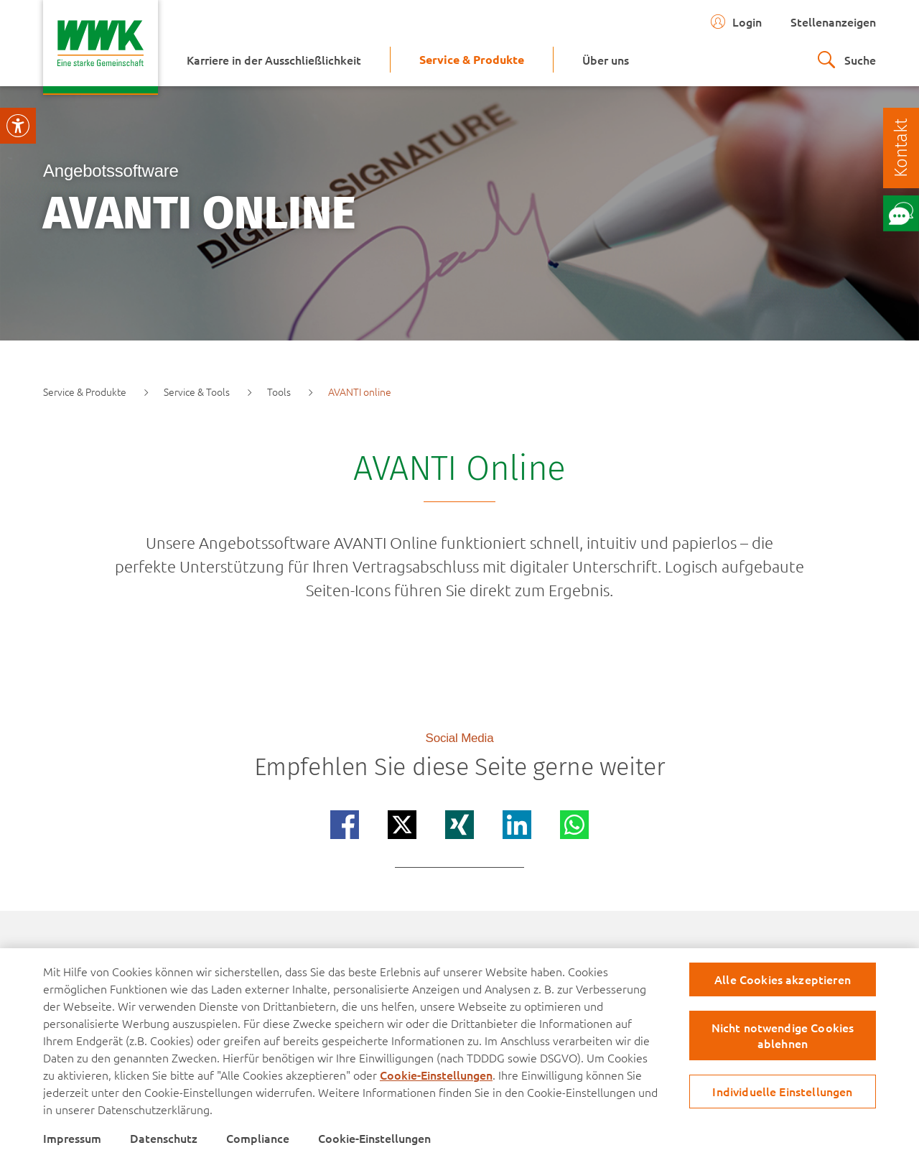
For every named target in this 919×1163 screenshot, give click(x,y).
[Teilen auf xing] (459, 824)
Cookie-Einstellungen (436, 1075)
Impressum (72, 1138)
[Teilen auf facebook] (344, 824)
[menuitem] (274, 60)
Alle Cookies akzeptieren (782, 979)
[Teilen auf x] (402, 824)
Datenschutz (163, 1138)
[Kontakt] (901, 148)
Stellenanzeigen (833, 21)
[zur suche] (847, 60)
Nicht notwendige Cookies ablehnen (783, 1034)
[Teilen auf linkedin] (517, 824)
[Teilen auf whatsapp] (574, 824)
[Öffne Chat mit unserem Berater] (901, 213)
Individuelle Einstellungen (782, 1091)
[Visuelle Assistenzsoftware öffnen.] (18, 126)
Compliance (257, 1138)
